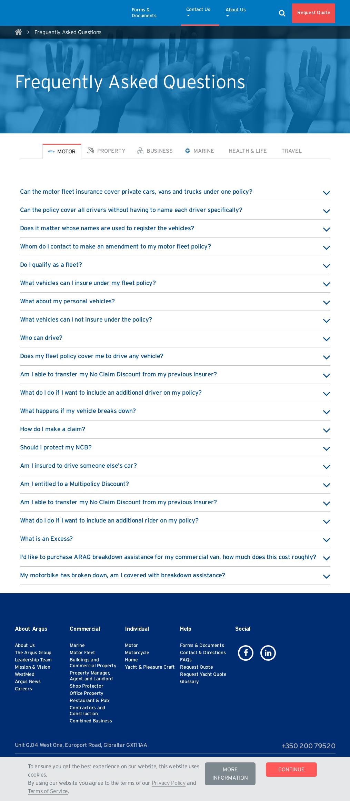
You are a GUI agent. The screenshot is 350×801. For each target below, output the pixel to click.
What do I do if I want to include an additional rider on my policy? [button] (175, 520)
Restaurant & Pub (89, 700)
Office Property (86, 693)
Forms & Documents (144, 13)
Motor (131, 645)
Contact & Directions (203, 652)
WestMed (24, 674)
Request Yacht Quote (203, 674)
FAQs (185, 660)
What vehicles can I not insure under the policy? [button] (175, 319)
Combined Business (91, 721)
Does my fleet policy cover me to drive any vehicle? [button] (175, 356)
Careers (23, 689)
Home (131, 660)
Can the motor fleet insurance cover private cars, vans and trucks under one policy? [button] (175, 191)
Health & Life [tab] (247, 151)
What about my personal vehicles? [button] (175, 301)
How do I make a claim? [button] (175, 429)
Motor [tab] (62, 151)
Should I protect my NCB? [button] (175, 447)
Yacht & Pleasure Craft (149, 667)
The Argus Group (33, 652)
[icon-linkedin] (268, 653)
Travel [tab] (291, 151)
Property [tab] (106, 150)
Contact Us (198, 11)
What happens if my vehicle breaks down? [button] (175, 411)
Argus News (28, 681)
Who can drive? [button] (175, 338)
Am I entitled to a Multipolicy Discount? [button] (175, 484)
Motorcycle (137, 652)
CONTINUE (291, 769)
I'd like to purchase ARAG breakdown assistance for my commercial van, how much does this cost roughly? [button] (175, 557)
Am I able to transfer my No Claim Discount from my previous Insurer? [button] (175, 374)
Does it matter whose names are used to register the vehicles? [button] (175, 228)
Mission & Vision (32, 667)
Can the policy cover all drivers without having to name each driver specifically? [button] (175, 210)
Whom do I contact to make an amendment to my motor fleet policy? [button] (175, 246)
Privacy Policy (169, 783)
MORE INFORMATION (230, 774)
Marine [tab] (199, 151)
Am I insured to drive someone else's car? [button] (175, 466)
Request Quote (313, 12)
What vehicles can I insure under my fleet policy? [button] (175, 283)
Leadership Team (33, 660)
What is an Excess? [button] (175, 539)
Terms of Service (48, 791)
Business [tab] (154, 150)
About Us (236, 12)
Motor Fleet (82, 652)
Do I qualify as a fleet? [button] (175, 265)
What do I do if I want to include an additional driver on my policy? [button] (175, 392)
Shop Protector (86, 686)
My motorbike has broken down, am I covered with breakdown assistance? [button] (175, 575)
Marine (77, 645)
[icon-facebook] (245, 653)
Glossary (189, 681)
